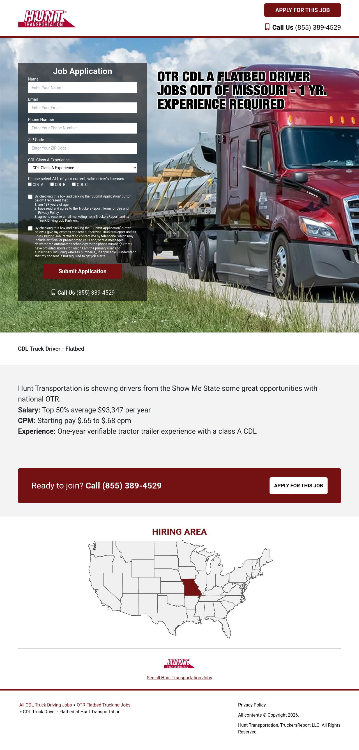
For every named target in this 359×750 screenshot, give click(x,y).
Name (33, 79)
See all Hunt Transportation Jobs (179, 677)
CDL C (80, 184)
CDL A (35, 184)
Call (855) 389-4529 (124, 485)
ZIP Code (36, 139)
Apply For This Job (302, 10)
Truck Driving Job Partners (58, 221)
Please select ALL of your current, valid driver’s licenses (76, 178)
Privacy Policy (48, 213)
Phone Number (41, 119)
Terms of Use (112, 208)
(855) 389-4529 (306, 27)
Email (33, 99)
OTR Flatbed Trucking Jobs (104, 705)
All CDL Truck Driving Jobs (45, 705)
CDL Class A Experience (49, 160)
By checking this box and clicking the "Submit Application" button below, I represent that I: (86, 208)
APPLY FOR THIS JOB (298, 485)
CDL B (58, 184)
